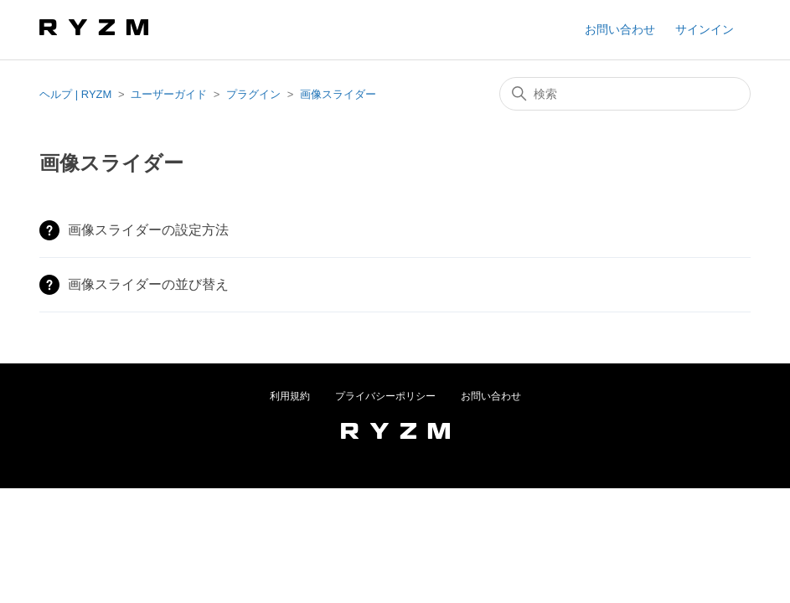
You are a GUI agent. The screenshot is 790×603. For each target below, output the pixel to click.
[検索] (625, 94)
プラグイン (253, 94)
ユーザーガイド (169, 94)
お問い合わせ (620, 29)
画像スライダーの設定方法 (148, 230)
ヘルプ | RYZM (75, 94)
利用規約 (290, 396)
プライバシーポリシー (385, 396)
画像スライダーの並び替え (148, 284)
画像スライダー (338, 94)
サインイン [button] (704, 29)
